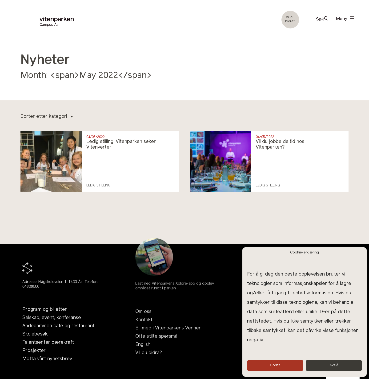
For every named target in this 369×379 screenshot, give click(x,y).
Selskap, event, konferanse (51, 323)
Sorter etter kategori (46, 116)
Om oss (143, 321)
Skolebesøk (35, 340)
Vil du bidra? (290, 19)
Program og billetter (44, 315)
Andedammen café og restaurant (58, 331)
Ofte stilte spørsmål (156, 346)
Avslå (333, 365)
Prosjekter (34, 356)
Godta (275, 365)
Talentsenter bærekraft (48, 348)
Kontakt (143, 329)
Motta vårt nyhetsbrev (47, 364)
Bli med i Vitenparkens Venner (168, 338)
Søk (321, 19)
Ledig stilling (98, 185)
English (142, 354)
